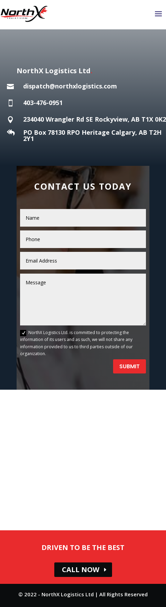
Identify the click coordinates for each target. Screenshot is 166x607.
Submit (129, 366)
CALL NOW (80, 569)
